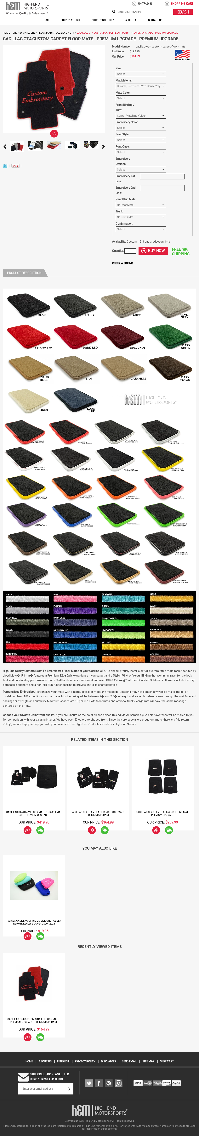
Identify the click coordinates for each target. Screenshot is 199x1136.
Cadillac (61, 32)
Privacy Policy (85, 1061)
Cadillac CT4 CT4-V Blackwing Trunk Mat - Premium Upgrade (163, 813)
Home (46, 20)
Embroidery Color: (127, 122)
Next (103, 147)
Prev (5, 147)
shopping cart (181, 4)
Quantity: (118, 251)
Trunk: (119, 211)
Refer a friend (122, 263)
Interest (63, 1061)
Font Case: (122, 146)
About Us (131, 20)
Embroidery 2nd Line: (125, 190)
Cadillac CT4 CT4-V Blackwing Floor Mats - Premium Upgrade (98, 813)
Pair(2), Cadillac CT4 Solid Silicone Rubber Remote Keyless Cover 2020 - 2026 (34, 922)
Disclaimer (108, 1061)
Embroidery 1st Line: (125, 178)
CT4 (72, 32)
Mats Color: (123, 92)
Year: (119, 68)
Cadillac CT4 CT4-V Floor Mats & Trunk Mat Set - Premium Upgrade (34, 813)
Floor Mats (45, 32)
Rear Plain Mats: (126, 199)
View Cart (167, 1061)
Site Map (149, 1061)
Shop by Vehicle (70, 20)
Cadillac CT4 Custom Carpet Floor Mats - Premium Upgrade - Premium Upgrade (34, 1020)
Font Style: (122, 134)
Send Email (129, 1061)
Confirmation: (124, 223)
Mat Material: (124, 80)
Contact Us (155, 20)
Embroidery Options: (123, 161)
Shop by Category (103, 20)
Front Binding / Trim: (125, 107)
